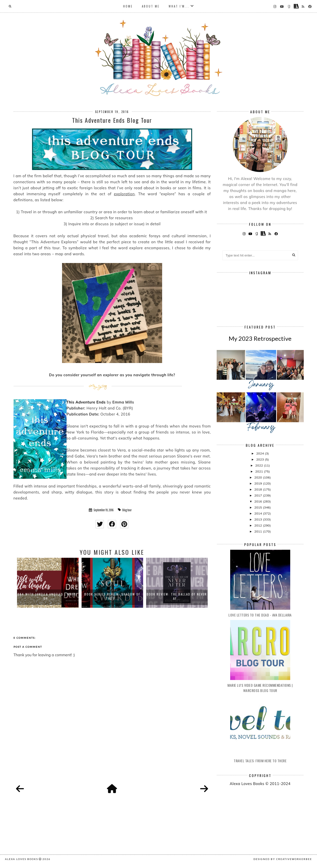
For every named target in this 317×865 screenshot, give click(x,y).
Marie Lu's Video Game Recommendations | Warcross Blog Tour (260, 687)
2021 (259, 471)
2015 (258, 507)
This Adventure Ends (86, 402)
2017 (258, 495)
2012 (258, 525)
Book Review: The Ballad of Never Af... (177, 596)
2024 (260, 453)
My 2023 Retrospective (260, 338)
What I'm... (179, 6)
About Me (151, 6)
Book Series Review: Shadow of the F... (112, 596)
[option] (48, 582)
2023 (260, 459)
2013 (258, 519)
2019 (258, 483)
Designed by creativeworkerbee (282, 859)
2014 (258, 513)
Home (128, 6)
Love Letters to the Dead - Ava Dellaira (260, 615)
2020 (258, 477)
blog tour (127, 510)
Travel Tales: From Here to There (260, 760)
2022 (259, 465)
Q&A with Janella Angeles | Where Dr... (48, 596)
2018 (258, 489)
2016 (258, 501)
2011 (258, 531)
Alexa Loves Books (21, 859)
